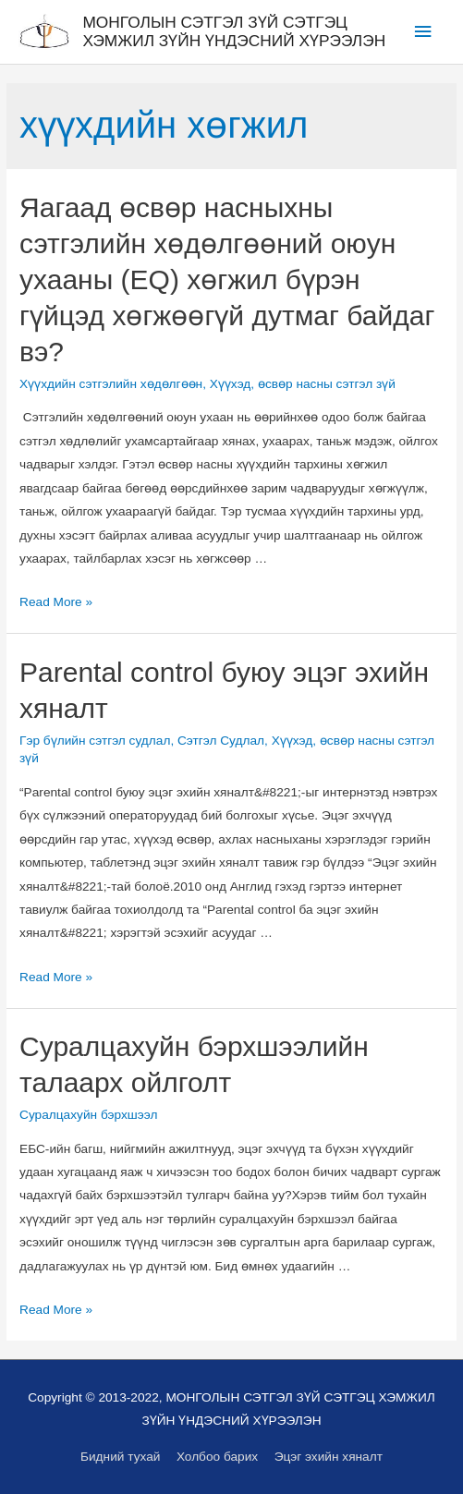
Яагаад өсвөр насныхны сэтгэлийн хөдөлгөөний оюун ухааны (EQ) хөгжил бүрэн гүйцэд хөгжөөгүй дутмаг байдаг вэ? (226, 279)
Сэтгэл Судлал (220, 740)
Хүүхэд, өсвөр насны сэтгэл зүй (303, 384)
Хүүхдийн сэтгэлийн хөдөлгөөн (110, 384)
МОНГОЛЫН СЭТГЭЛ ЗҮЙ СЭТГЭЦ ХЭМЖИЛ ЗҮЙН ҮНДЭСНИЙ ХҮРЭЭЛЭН (233, 32)
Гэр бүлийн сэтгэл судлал (94, 740)
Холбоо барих (217, 1457)
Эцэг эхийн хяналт (328, 1457)
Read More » (55, 602)
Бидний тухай (120, 1457)
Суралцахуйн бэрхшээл (88, 1115)
